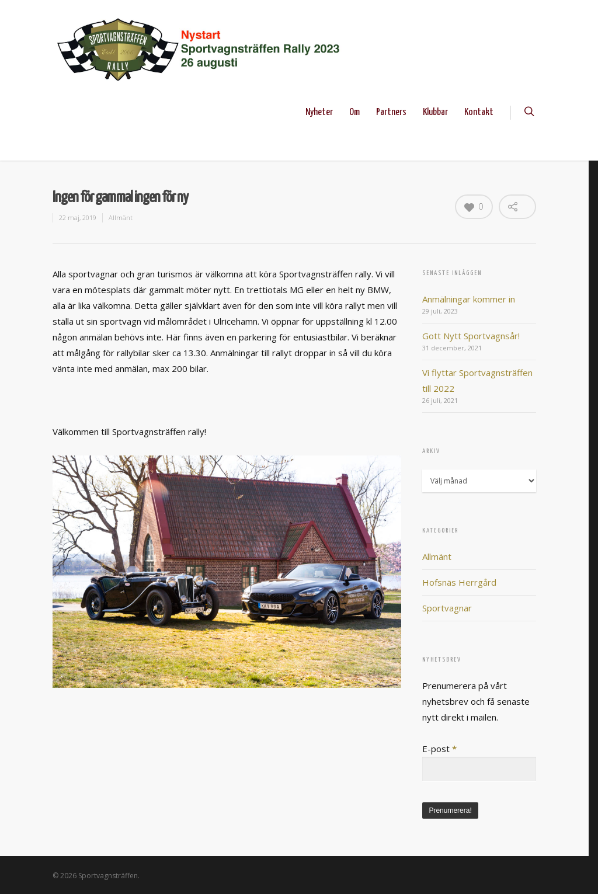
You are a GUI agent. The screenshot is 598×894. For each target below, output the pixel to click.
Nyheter (319, 112)
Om (354, 112)
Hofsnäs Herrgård (459, 582)
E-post (439, 748)
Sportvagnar (447, 608)
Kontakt (478, 112)
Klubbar (435, 112)
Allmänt (121, 217)
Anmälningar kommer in (468, 299)
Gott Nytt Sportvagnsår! (471, 336)
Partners (391, 112)
